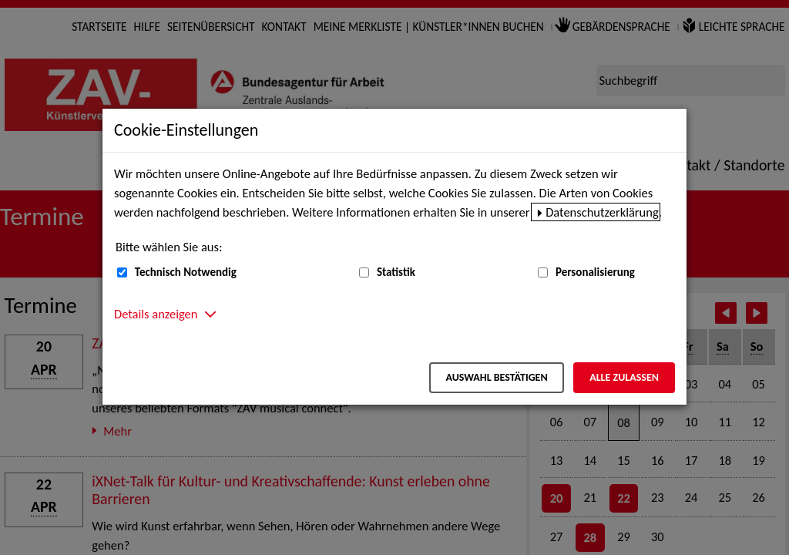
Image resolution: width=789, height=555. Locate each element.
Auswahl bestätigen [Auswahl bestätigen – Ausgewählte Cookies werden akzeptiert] (496, 377)
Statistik (396, 272)
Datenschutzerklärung (602, 212)
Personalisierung (595, 272)
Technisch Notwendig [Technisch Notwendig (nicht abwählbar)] (186, 272)
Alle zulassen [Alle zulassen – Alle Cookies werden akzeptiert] (624, 377)
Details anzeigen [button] (155, 313)
